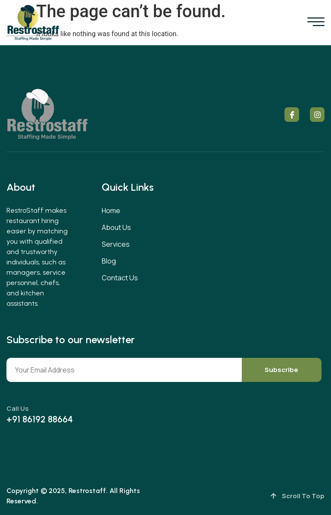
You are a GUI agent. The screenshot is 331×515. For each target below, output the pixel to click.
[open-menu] (316, 22)
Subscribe (281, 369)
